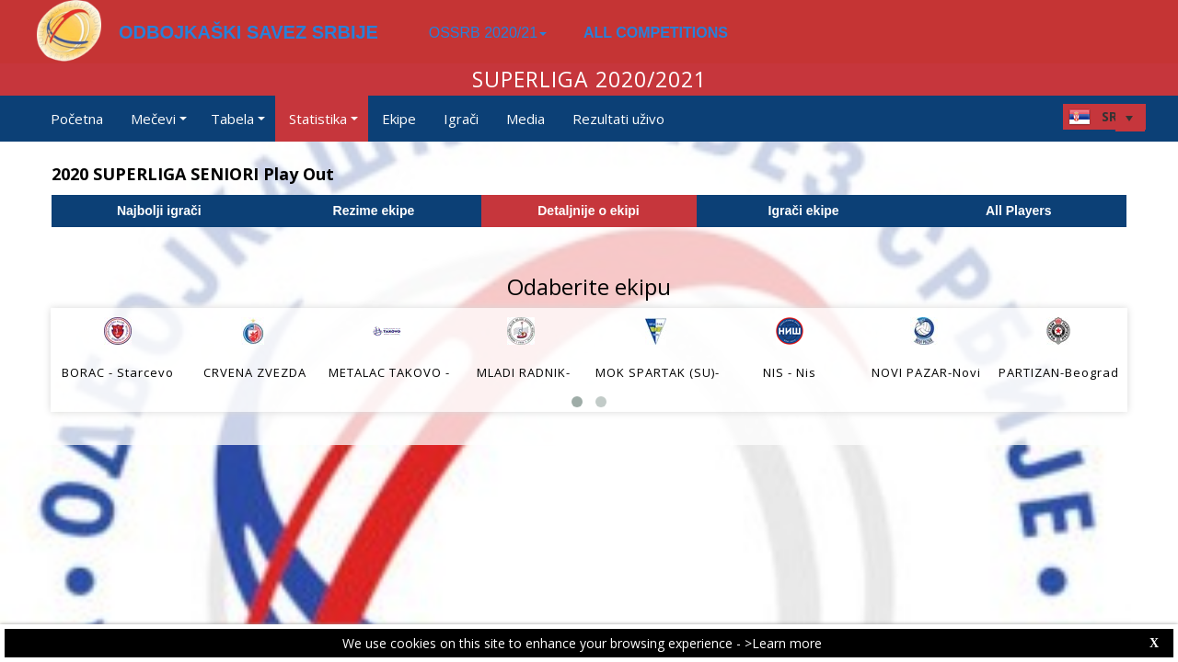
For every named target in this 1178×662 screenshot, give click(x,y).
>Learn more (783, 643)
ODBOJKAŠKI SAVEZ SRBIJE (248, 32)
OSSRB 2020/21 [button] (488, 32)
